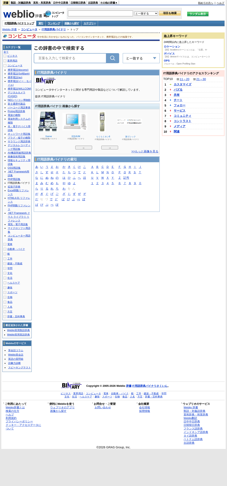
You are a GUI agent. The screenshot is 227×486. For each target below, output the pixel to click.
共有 (177, 94)
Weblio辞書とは (15, 407)
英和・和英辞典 (42, 2)
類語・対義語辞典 (21, 2)
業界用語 (12, 60)
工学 (9, 258)
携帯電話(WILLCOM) (19, 88)
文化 (9, 273)
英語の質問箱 (15, 358)
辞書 (5, 2)
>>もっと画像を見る (144, 151)
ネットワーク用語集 (19, 133)
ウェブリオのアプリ (62, 407)
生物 (9, 297)
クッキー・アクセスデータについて (23, 426)
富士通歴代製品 (16, 103)
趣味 (9, 287)
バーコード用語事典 (19, 107)
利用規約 (11, 418)
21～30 (201, 79)
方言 (9, 311)
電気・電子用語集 (18, 224)
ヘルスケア (13, 282)
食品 (9, 302)
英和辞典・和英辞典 (196, 414)
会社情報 (144, 407)
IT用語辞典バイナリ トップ (19, 23)
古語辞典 (93, 2)
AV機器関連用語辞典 (19, 152)
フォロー (179, 105)
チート (178, 100)
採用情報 (144, 411)
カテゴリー (89, 23)
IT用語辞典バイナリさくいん (149, 385)
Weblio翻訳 (190, 418)
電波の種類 (14, 115)
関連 (177, 131)
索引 (40, 23)
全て (6, 52)
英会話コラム (15, 350)
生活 (9, 277)
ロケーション (172, 46)
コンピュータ (29, 29)
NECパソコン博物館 (19, 100)
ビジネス (12, 55)
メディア (179, 126)
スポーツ (12, 292)
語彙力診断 (14, 363)
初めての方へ (205, 2)
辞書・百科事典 (16, 316)
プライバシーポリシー (19, 421)
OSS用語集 (14, 167)
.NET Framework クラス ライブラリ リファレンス (19, 217)
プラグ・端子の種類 (19, 137)
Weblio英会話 (15, 354)
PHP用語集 (14, 179)
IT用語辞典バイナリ (54, 29)
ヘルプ (220, 2)
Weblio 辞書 (9, 29)
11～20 (184, 79)
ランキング (54, 23)
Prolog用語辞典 (16, 111)
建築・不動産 (14, 263)
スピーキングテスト (19, 367)
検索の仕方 (12, 411)
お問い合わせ (103, 407)
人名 (9, 306)
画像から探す (71, 23)
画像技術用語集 (16, 156)
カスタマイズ (182, 84)
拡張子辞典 (14, 186)
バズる (178, 89)
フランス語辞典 (193, 428)
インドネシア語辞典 (196, 432)
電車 (9, 244)
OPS (167, 60)
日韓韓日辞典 (78, 2)
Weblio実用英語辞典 (18, 334)
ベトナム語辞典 (193, 439)
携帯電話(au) (15, 77)
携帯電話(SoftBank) (19, 73)
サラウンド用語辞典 (19, 141)
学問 (9, 268)
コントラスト (182, 121)
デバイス (169, 53)
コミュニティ (182, 115)
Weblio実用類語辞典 (18, 330)
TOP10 (168, 79)
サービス (179, 110)
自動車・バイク (16, 249)
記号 (126, 178)
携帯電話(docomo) (18, 69)
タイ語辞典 (190, 435)
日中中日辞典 (60, 2)
